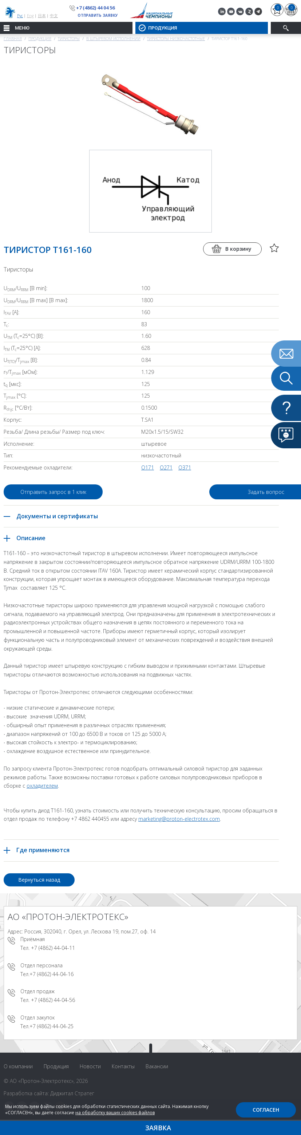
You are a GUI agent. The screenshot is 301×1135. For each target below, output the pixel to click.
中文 (54, 15)
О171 (147, 467)
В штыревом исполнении (113, 38)
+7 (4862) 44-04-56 (53, 999)
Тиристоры (69, 38)
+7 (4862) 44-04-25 (51, 1026)
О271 (166, 467)
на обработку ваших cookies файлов (115, 1112)
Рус (20, 15)
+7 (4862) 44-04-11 (53, 947)
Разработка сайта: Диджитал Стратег (49, 1093)
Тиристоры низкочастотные (176, 38)
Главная (13, 38)
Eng (30, 15)
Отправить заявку (98, 15)
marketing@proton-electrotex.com (179, 818)
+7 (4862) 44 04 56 (95, 7)
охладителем (42, 785)
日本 (42, 15)
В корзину (238, 248)
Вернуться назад (39, 879)
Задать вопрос (221, 491)
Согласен (266, 1109)
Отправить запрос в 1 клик (53, 491)
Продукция (39, 38)
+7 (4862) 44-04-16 (51, 974)
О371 (184, 467)
